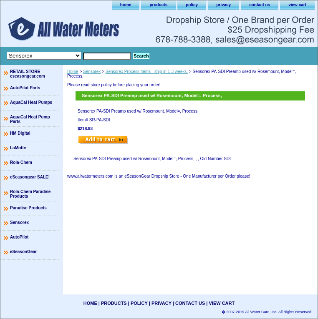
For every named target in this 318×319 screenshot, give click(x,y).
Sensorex (92, 71)
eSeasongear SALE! (30, 177)
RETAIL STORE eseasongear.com (27, 73)
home (125, 5)
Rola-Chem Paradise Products (30, 193)
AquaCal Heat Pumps (31, 102)
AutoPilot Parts (25, 87)
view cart (297, 5)
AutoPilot (19, 237)
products (158, 5)
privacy (223, 5)
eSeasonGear (23, 251)
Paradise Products (28, 208)
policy (192, 5)
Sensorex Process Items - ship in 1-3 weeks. (147, 71)
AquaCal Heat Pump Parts (30, 119)
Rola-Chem (21, 162)
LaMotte (18, 148)
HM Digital (20, 133)
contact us (259, 5)
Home (72, 71)
